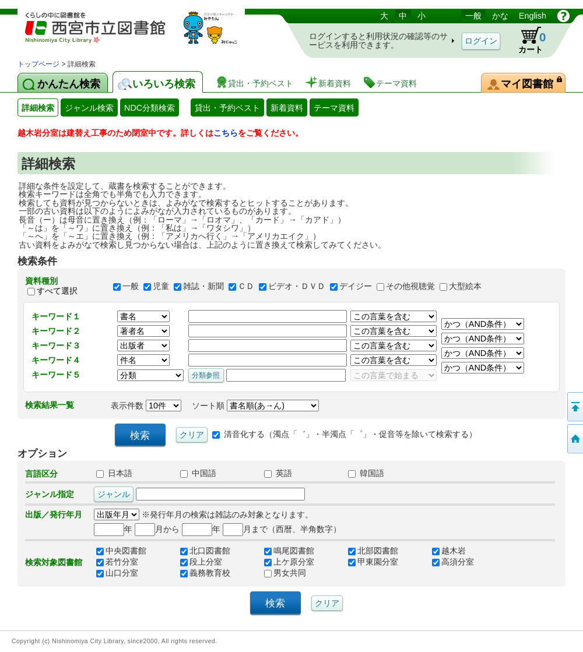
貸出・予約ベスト (227, 107)
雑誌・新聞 (203, 286)
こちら (225, 133)
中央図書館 (121, 550)
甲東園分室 (373, 561)
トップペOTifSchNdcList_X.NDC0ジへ (574, 438)
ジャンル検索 (89, 107)
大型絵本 (465, 286)
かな (500, 15)
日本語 (114, 473)
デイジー (355, 286)
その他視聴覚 (410, 286)
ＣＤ (246, 286)
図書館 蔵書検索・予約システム (140, 33)
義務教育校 (205, 572)
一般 (473, 15)
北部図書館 (373, 550)
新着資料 (287, 107)
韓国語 (366, 473)
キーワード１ (55, 316)
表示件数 (146, 405)
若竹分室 (117, 561)
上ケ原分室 (289, 561)
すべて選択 (57, 291)
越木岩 (449, 550)
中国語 (198, 473)
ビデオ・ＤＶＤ (296, 286)
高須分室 (453, 561)
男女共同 (285, 572)
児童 (161, 286)
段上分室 (201, 561)
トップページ (38, 64)
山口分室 (117, 572)
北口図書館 (205, 550)
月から (157, 529)
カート (526, 40)
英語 (278, 473)
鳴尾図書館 (289, 550)
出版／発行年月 (53, 514)
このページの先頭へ (574, 406)
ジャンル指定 (49, 494)
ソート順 (255, 405)
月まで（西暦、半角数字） (282, 529)
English (532, 15)
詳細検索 (38, 107)
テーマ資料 (334, 107)
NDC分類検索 (149, 107)
